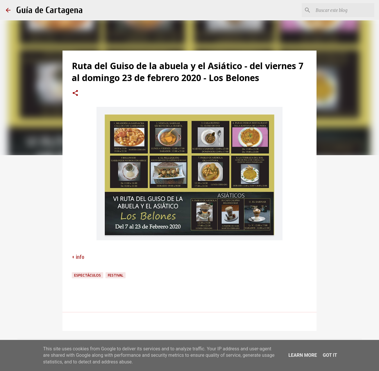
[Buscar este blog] (343, 10)
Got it (330, 355)
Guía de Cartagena (49, 10)
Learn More (302, 355)
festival (115, 275)
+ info (78, 257)
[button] (75, 93)
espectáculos (87, 275)
